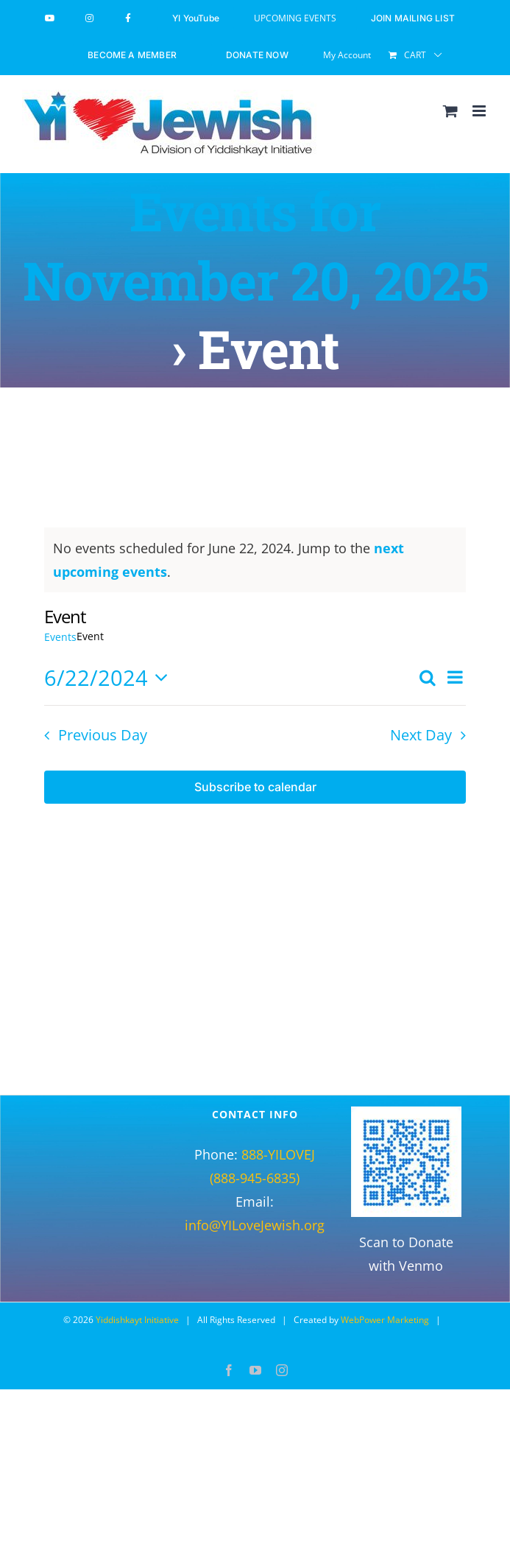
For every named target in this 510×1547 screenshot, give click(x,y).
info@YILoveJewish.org (255, 1225)
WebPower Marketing (385, 1319)
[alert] (255, 559)
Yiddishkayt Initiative (137, 1319)
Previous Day (102, 735)
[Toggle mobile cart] (450, 111)
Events (60, 637)
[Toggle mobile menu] (480, 111)
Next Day (421, 735)
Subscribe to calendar (255, 787)
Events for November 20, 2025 (255, 245)
